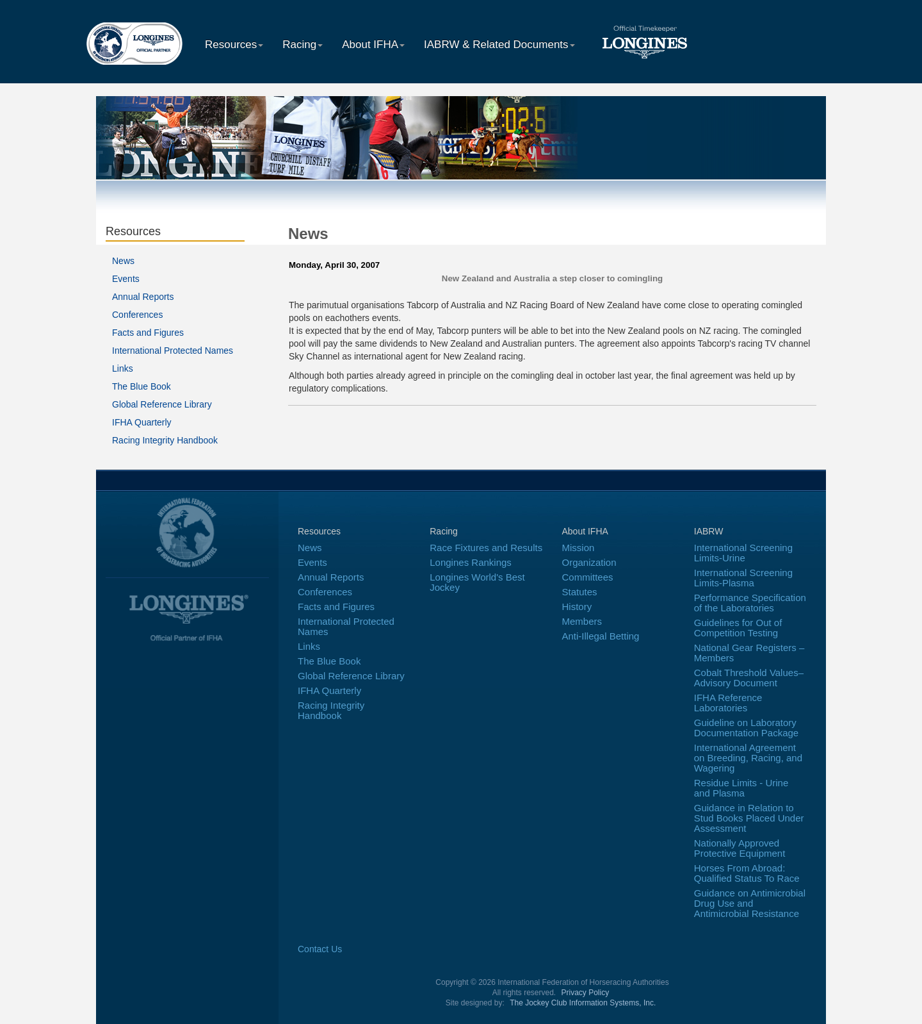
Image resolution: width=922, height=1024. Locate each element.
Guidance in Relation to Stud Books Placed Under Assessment (749, 818)
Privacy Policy (586, 992)
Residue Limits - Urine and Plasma (741, 787)
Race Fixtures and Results (486, 547)
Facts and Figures (148, 332)
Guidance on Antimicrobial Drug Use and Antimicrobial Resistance (749, 903)
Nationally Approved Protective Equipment (740, 848)
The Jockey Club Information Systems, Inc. (583, 1002)
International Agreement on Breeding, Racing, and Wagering (748, 757)
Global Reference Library (162, 404)
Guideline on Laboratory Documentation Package (746, 727)
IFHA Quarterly (142, 422)
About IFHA (373, 44)
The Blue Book (141, 386)
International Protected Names (172, 350)
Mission (578, 547)
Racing (302, 44)
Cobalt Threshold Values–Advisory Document (749, 677)
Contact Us (320, 949)
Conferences (137, 315)
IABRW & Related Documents (499, 44)
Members (582, 621)
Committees (587, 577)
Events (126, 279)
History (577, 606)
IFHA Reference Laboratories (728, 702)
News (123, 261)
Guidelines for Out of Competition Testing (738, 627)
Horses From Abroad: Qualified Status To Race (747, 873)
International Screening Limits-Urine (743, 552)
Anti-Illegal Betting (601, 636)
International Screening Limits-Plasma (743, 577)
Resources (234, 44)
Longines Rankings (471, 562)
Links (122, 368)
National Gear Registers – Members (749, 652)
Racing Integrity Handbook (165, 440)
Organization (589, 562)
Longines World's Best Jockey (477, 582)
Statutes (579, 591)
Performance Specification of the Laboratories (750, 602)
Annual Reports (143, 297)
